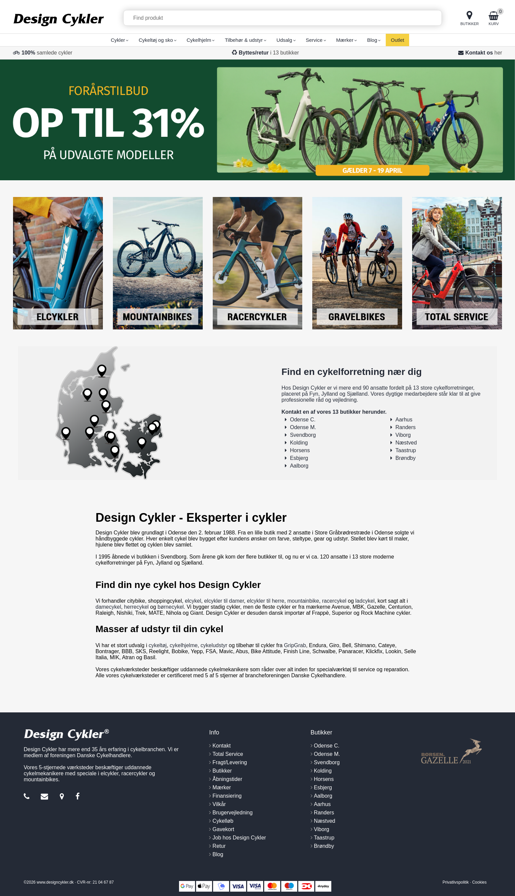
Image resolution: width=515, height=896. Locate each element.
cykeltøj (158, 645)
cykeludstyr (214, 645)
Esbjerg (299, 458)
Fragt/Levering (229, 762)
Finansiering (226, 796)
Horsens (300, 450)
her (498, 53)
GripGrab (295, 645)
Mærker (221, 787)
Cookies (479, 882)
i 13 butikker (269, 53)
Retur (218, 846)
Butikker (222, 771)
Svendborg (303, 435)
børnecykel (171, 607)
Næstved (406, 442)
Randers (405, 427)
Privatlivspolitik (456, 882)
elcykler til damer (224, 601)
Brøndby (405, 458)
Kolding (299, 442)
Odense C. (302, 419)
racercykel (334, 601)
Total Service (227, 754)
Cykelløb (222, 821)
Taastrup (405, 450)
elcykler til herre (265, 601)
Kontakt (221, 746)
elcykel (193, 601)
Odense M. (303, 427)
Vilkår (219, 804)
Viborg (403, 435)
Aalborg (299, 466)
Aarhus (403, 419)
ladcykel (365, 601)
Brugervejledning (232, 812)
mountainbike (303, 601)
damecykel (108, 607)
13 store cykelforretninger (443, 388)
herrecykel (136, 607)
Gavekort (223, 829)
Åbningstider (227, 779)
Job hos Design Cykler (239, 837)
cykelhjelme (184, 645)
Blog (217, 854)
